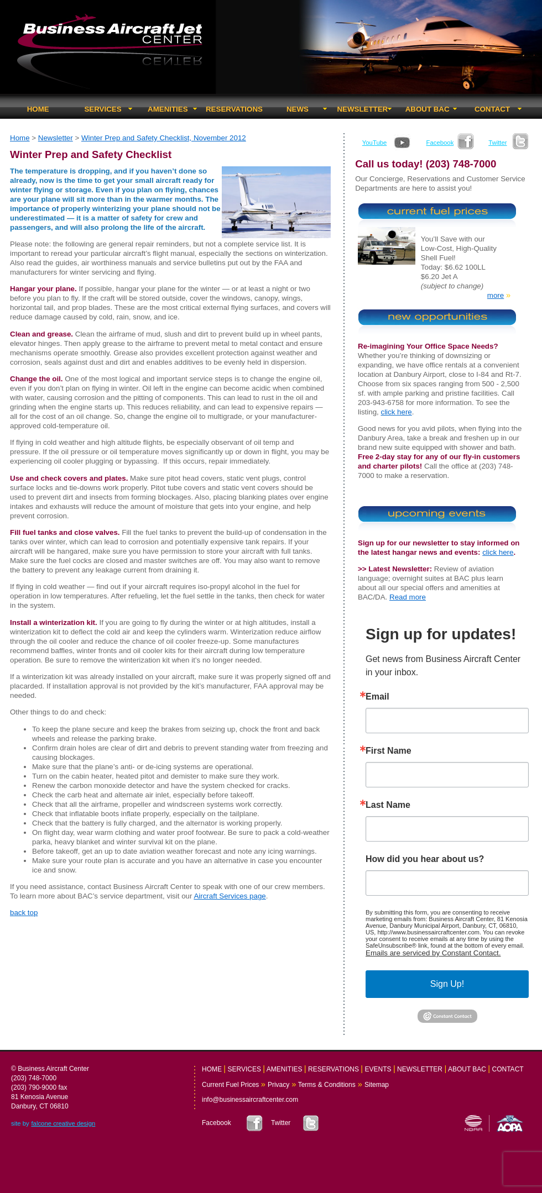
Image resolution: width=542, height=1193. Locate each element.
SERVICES (102, 109)
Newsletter (55, 138)
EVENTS (378, 1069)
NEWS (297, 109)
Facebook (440, 142)
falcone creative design (63, 1123)
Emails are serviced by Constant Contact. (433, 953)
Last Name (388, 805)
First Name (388, 751)
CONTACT (492, 109)
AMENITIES (168, 109)
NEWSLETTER (362, 109)
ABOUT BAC (427, 109)
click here (396, 412)
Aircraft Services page (229, 896)
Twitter (497, 142)
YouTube (374, 142)
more (495, 295)
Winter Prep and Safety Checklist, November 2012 (163, 138)
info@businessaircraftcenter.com (250, 1099)
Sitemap (376, 1085)
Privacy (278, 1085)
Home (20, 138)
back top (24, 912)
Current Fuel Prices (230, 1085)
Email (377, 696)
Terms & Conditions (326, 1085)
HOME (38, 109)
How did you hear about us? (425, 859)
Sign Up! (447, 984)
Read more (407, 597)
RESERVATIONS (234, 109)
